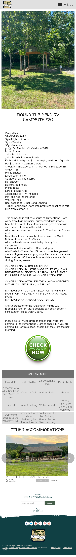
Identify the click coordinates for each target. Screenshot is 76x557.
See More (54, 485)
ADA (5, 554)
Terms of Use (67, 552)
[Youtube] (36, 527)
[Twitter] (31, 527)
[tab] (38, 109)
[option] (38, 62)
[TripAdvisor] (40, 527)
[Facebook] (27, 527)
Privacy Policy (56, 552)
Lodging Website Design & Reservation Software (20, 552)
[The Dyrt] (49, 527)
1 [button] (38, 109)
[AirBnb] (45, 527)
